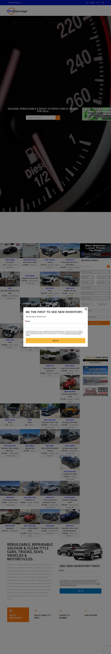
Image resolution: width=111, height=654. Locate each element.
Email (28, 321)
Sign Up (55, 340)
